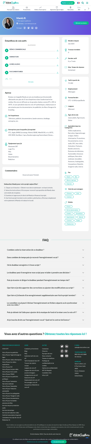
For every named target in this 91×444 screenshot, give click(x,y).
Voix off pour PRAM (8, 376)
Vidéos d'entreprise (40, 8)
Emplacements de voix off (32, 381)
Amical (81, 218)
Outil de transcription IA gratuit (11, 416)
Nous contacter (46, 357)
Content (69, 222)
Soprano (69, 184)
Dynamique (79, 214)
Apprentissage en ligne (57, 8)
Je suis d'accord (58, 442)
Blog (25, 353)
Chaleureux (70, 225)
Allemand (32, 45)
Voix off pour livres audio (9, 373)
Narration (70, 8)
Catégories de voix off (31, 377)
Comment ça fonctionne (31, 350)
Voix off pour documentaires (10, 400)
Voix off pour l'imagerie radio (11, 397)
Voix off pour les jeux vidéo (10, 371)
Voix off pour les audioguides (11, 395)
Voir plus (31, 82)
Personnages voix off (30, 384)
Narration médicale (8, 385)
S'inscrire (45, 353)
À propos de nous (47, 355)
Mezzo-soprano (71, 180)
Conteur (69, 197)
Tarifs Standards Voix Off (31, 362)
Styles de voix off (29, 379)
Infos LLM (45, 377)
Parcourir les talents (13, 8)
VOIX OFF (5, 350)
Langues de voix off (30, 369)
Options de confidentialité (49, 369)
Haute (68, 177)
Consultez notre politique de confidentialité (65, 439)
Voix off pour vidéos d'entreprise (12, 361)
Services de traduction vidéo (10, 414)
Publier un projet (67, 3)
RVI (79, 8)
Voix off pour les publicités (10, 354)
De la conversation (72, 211)
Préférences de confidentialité (37, 442)
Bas (76, 177)
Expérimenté (70, 218)
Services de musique (8, 412)
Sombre (69, 214)
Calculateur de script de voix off (11, 419)
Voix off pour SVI (7, 368)
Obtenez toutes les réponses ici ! (66, 335)
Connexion (45, 350)
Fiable (78, 222)
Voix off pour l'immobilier (9, 388)
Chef (78, 194)
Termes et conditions (48, 360)
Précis (68, 207)
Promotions (26, 8)
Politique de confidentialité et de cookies (48, 365)
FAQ (25, 355)
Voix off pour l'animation (9, 383)
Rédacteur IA (6, 421)
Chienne (69, 194)
